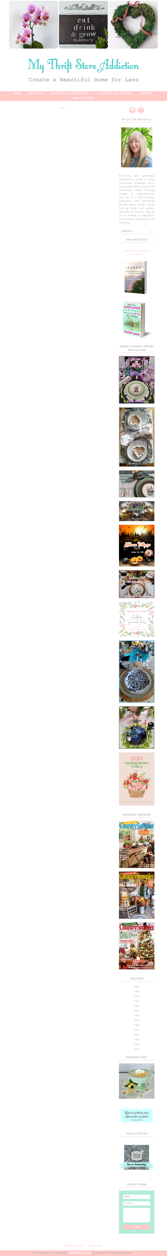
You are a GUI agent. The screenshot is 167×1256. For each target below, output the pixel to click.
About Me (34, 94)
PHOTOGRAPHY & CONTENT (50, 1253)
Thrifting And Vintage (114, 94)
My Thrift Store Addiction (112, 1253)
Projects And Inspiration (69, 94)
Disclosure (95, 1246)
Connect (146, 94)
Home (17, 94)
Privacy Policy (74, 1246)
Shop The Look (83, 98)
